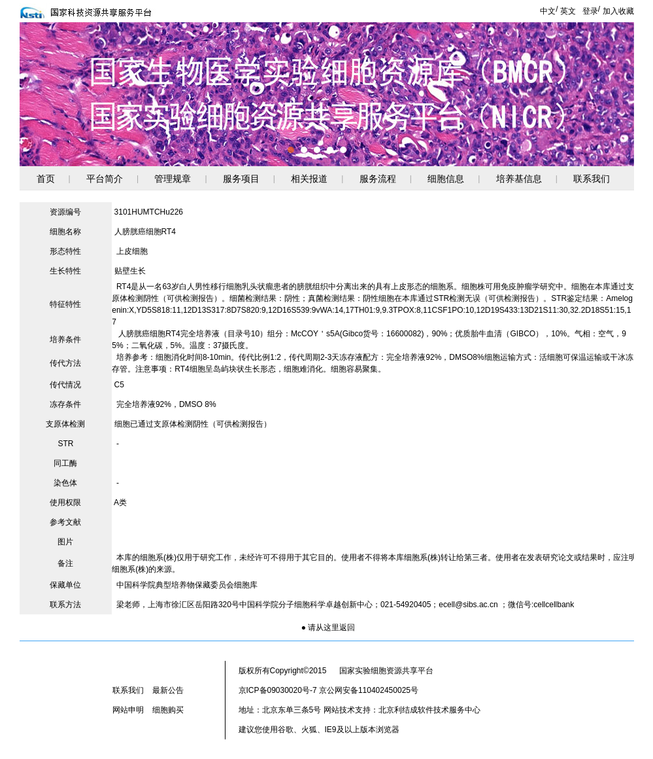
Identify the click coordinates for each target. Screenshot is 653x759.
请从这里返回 (331, 627)
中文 (548, 11)
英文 (568, 11)
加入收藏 (618, 11)
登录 (590, 11)
